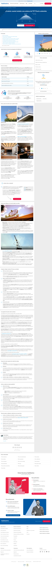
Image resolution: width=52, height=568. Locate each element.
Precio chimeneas (9, 461)
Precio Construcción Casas (5, 534)
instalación (3, 136)
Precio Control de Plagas (4, 545)
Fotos (27, 532)
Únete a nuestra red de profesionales (13, 515)
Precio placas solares (43, 463)
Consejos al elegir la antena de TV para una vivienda (10, 39)
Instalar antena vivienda (43, 60)
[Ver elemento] (39, 53)
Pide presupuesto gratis (29, 25)
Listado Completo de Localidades (45, 533)
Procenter (28, 534)
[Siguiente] (49, 53)
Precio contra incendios (26, 461)
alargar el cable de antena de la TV (23, 417)
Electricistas (15, 541)
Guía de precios (22, 3)
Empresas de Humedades (17, 532)
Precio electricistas (9, 463)
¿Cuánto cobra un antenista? (7, 37)
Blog (26, 3)
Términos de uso (13, 561)
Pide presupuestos (48, 3)
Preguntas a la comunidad (30, 530)
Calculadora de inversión (17, 555)
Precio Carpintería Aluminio (5, 541)
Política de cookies (28, 561)
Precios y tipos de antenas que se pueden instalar (10, 36)
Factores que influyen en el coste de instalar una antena (11, 38)
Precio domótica (43, 461)
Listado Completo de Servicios (44, 529)
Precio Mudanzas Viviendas (5, 532)
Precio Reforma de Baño (4, 528)
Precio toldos (9, 468)
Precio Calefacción (3, 543)
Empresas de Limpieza (17, 530)
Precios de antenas (5, 35)
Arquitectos (15, 545)
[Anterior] (37, 53)
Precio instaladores (10, 7)
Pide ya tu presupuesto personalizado (39, 493)
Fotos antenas (44, 98)
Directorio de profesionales (14, 3)
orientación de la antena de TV (6, 333)
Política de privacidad (21, 561)
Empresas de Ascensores (17, 528)
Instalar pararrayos (43, 69)
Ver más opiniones (43, 91)
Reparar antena (43, 64)
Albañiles (15, 543)
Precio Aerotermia (3, 530)
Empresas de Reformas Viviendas (18, 534)
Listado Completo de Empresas (44, 531)
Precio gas (26, 463)
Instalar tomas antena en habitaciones (43, 62)
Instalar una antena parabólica (21, 136)
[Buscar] (34, 3)
